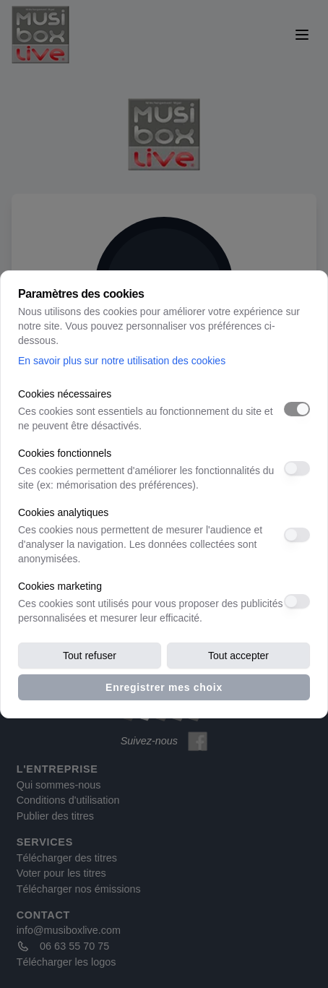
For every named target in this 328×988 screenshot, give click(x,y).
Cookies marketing (60, 586)
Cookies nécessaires (64, 394)
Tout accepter (238, 655)
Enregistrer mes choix (164, 687)
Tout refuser (89, 655)
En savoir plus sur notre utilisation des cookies (121, 360)
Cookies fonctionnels (64, 453)
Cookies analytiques (63, 512)
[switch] (297, 409)
